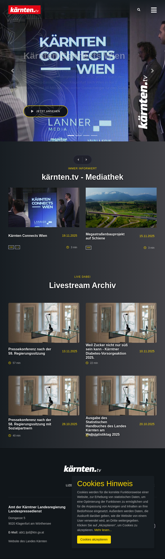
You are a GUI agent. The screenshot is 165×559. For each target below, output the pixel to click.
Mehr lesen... (103, 530)
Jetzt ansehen (45, 111)
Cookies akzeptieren (94, 539)
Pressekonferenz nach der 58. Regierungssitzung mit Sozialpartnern (29, 424)
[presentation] (80, 160)
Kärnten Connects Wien (27, 235)
